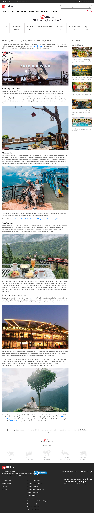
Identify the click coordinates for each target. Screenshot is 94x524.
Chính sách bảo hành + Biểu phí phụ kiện (37, 501)
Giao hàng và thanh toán (33, 492)
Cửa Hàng (4, 489)
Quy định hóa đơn (31, 495)
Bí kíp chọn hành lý (17, 28)
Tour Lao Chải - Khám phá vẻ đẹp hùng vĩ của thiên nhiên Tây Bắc (37, 219)
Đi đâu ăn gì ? (30, 28)
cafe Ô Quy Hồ (38, 46)
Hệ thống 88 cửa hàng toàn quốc (82, 1)
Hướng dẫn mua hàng (32, 486)
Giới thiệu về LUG (6, 483)
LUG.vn (32, 298)
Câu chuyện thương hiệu (45, 28)
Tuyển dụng (5, 486)
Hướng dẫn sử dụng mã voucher (35, 489)
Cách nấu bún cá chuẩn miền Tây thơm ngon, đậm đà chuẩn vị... (81, 61)
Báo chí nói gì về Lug (74, 28)
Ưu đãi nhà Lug (60, 28)
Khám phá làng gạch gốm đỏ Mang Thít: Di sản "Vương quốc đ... (81, 112)
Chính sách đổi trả (31, 498)
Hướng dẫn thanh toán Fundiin (35, 483)
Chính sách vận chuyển (33, 506)
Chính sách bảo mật (32, 504)
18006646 (13, 421)
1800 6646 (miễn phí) (65, 459)
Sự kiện (86, 28)
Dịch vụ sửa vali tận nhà (33, 509)
